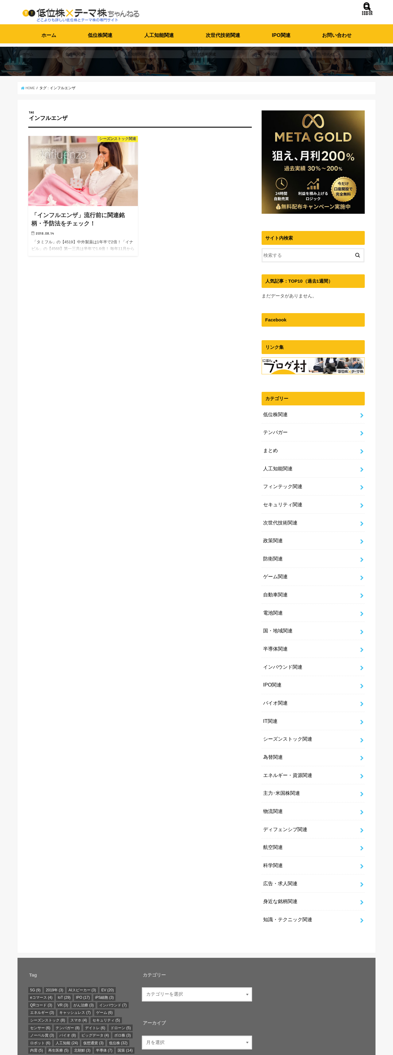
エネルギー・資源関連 (286, 735)
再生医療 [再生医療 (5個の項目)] (58, 995)
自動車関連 (274, 572)
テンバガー (274, 426)
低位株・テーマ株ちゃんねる (129, 1045)
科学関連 (272, 816)
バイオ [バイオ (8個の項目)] (67, 980)
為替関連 (272, 718)
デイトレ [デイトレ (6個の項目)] (95, 972)
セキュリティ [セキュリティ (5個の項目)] (106, 965)
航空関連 (272, 800)
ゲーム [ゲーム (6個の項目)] (104, 957)
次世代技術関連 (223, 31)
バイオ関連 (274, 669)
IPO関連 (281, 31)
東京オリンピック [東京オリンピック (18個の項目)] (48, 1010)
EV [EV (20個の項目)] (107, 935)
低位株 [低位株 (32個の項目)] (118, 987)
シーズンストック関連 (286, 702)
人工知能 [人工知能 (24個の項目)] (67, 987)
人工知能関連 (159, 31)
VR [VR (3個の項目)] (62, 950)
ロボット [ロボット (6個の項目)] (40, 987)
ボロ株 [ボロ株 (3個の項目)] (122, 980)
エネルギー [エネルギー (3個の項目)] (42, 957)
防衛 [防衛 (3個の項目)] (65, 1018)
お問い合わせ (337, 31)
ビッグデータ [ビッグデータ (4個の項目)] (95, 980)
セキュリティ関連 (281, 490)
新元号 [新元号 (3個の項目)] (56, 1003)
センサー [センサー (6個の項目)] (40, 972)
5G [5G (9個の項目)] (35, 935)
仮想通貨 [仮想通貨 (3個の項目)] (93, 987)
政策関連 (272, 523)
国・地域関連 (276, 604)
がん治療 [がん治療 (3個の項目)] (83, 950)
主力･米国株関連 (280, 751)
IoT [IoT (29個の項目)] (64, 942)
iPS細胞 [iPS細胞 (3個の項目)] (104, 942)
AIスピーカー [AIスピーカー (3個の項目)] (82, 935)
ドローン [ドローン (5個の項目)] (121, 972)
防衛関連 (272, 539)
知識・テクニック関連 (286, 865)
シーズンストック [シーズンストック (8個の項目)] (47, 965)
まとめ (270, 442)
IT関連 (269, 686)
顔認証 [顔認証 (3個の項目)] (104, 1018)
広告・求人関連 (279, 832)
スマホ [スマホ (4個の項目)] (78, 965)
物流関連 (272, 767)
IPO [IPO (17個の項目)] (83, 942)
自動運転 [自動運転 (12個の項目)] (115, 1010)
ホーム (48, 31)
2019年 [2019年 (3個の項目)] (54, 935)
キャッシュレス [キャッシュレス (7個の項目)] (75, 957)
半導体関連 (274, 621)
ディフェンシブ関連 (283, 783)
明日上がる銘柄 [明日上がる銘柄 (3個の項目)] (86, 1003)
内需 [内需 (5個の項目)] (36, 995)
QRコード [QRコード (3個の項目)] (41, 950)
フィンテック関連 (281, 474)
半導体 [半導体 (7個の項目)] (104, 995)
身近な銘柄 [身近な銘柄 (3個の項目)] (42, 1018)
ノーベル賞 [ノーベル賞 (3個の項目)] (42, 980)
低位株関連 (100, 31)
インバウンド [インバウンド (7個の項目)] (113, 950)
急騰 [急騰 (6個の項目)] (36, 1003)
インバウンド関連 (281, 637)
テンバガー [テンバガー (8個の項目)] (68, 972)
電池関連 (272, 588)
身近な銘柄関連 (279, 848)
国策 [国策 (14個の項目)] (125, 995)
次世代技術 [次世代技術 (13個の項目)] (85, 1010)
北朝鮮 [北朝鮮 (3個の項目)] (82, 995)
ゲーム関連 (274, 556)
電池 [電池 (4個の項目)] (84, 1018)
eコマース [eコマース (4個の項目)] (41, 942)
